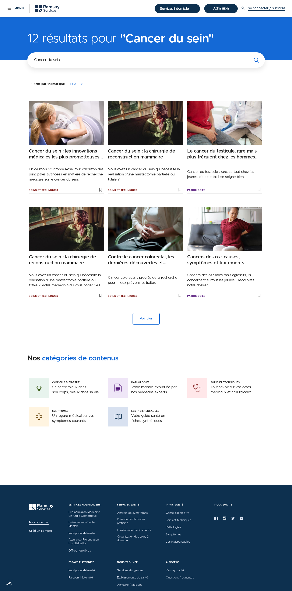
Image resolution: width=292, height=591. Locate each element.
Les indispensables (178, 541)
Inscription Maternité (81, 533)
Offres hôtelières (79, 550)
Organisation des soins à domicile (132, 538)
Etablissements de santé (132, 577)
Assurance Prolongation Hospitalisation (83, 541)
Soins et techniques (43, 190)
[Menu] (15, 8)
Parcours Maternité (80, 577)
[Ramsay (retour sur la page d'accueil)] (47, 8)
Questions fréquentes (180, 577)
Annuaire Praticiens (129, 584)
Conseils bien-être (177, 512)
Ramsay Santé (175, 570)
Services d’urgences (130, 570)
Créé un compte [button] (40, 530)
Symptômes (173, 534)
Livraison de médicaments (134, 530)
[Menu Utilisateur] (262, 8)
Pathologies (196, 190)
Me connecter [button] (39, 522)
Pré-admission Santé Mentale (81, 524)
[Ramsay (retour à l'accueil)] (41, 507)
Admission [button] (221, 8)
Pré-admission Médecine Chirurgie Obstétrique (84, 514)
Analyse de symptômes (132, 512)
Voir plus (146, 318)
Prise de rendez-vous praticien (131, 521)
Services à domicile (175, 8)
